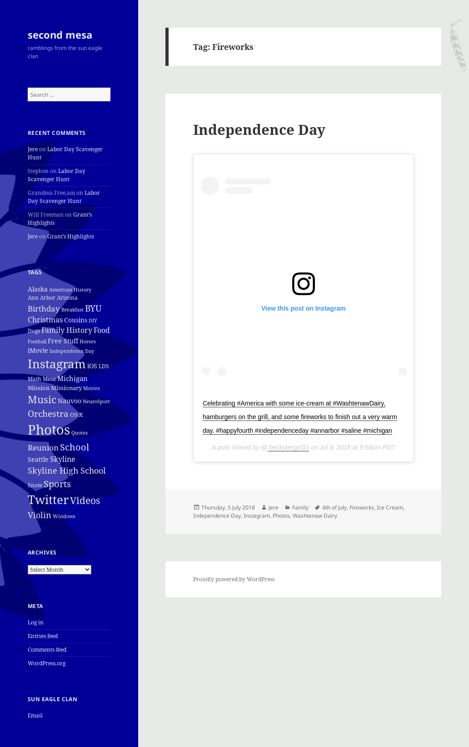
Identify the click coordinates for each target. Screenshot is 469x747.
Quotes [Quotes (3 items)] (79, 433)
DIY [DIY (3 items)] (93, 320)
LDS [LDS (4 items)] (104, 366)
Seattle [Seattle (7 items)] (38, 459)
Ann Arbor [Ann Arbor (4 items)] (41, 297)
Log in (36, 622)
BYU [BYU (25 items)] (93, 308)
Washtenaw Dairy (315, 515)
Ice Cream (390, 507)
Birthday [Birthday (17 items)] (44, 308)
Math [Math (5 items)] (34, 379)
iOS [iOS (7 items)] (92, 365)
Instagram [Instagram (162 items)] (57, 364)
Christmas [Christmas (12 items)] (45, 320)
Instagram (257, 515)
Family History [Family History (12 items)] (66, 330)
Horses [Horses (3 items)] (88, 341)
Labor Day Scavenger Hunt (56, 175)
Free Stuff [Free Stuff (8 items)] (63, 340)
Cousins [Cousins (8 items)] (75, 320)
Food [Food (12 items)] (102, 330)
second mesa (60, 34)
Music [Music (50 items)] (42, 399)
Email (35, 715)
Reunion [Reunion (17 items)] (43, 447)
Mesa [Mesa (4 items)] (49, 379)
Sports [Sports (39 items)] (57, 483)
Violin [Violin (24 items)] (39, 514)
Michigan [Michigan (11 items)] (72, 378)
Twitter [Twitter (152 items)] (48, 499)
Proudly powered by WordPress (233, 579)
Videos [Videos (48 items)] (85, 500)
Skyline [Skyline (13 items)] (62, 459)
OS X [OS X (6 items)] (76, 415)
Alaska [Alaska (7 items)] (38, 289)
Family (300, 507)
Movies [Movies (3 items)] (91, 388)
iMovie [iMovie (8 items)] (38, 350)
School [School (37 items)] (74, 446)
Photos (281, 515)
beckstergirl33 (288, 447)
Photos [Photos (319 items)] (49, 429)
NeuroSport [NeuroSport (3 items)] (96, 401)
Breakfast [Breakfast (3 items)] (72, 310)
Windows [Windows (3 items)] (64, 516)
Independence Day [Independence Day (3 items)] (72, 351)
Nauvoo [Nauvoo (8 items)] (69, 400)
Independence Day (259, 129)
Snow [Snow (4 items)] (35, 485)
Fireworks (361, 507)
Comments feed (47, 649)
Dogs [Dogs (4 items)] (34, 330)
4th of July (334, 507)
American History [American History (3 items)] (70, 290)
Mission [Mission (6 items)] (39, 388)
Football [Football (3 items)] (37, 341)
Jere (33, 149)
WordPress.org (46, 663)
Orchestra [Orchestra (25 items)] (48, 413)
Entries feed (43, 636)
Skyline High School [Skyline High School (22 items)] (67, 470)
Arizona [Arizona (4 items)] (67, 297)
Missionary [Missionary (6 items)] (66, 388)
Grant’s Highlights (70, 236)
